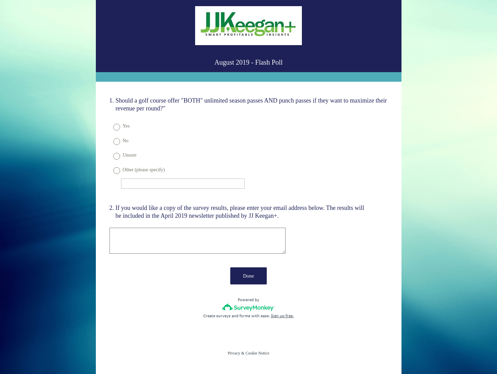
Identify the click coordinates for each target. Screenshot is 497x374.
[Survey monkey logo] (248, 307)
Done (248, 276)
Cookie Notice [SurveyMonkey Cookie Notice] (257, 353)
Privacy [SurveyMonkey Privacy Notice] (234, 353)
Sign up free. (282, 316)
